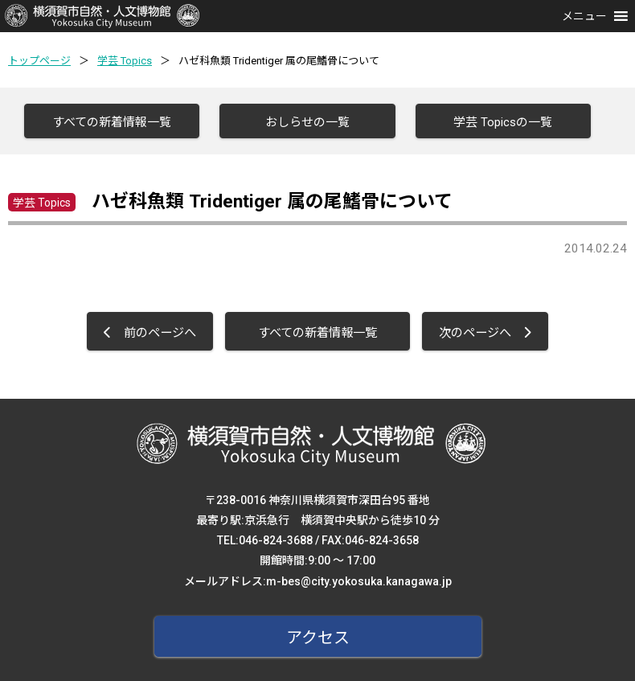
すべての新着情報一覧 (111, 122)
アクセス (318, 637)
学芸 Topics (124, 61)
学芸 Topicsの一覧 (502, 122)
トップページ (39, 61)
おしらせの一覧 (307, 122)
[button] (584, 16)
